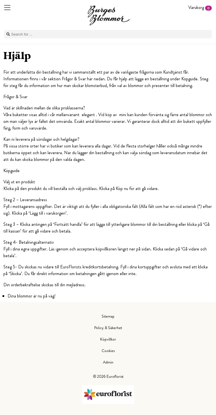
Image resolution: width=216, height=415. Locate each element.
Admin (108, 362)
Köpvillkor (108, 339)
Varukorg (200, 7)
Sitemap (108, 316)
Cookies (108, 350)
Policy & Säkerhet (108, 327)
